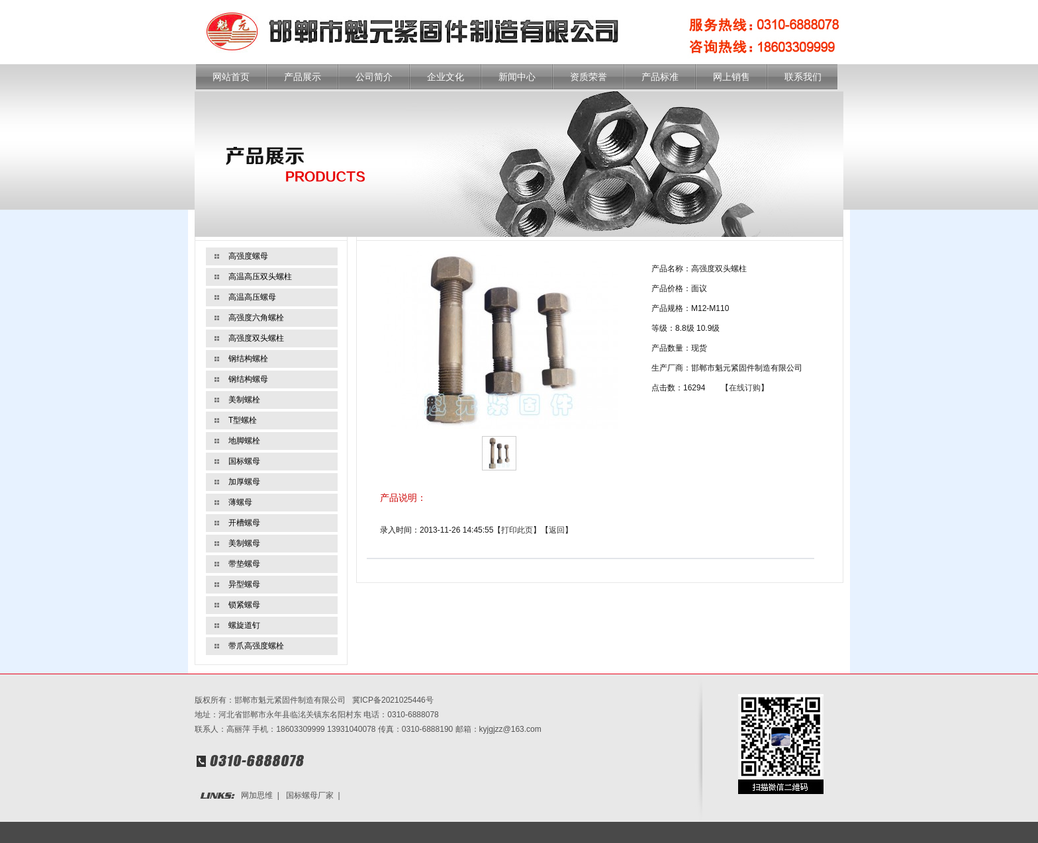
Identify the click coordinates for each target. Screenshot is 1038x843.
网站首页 (231, 77)
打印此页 (517, 530)
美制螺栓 (244, 399)
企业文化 (445, 77)
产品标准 (660, 77)
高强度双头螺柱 (256, 338)
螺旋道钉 (244, 625)
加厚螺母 (244, 481)
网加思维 (257, 795)
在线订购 (745, 387)
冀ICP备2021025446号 (393, 700)
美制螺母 (244, 543)
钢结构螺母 (248, 379)
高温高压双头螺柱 (260, 276)
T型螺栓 (242, 420)
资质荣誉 (588, 77)
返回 (557, 530)
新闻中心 (517, 77)
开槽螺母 (244, 522)
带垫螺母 (244, 563)
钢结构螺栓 (248, 358)
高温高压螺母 (252, 297)
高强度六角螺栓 (256, 317)
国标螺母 (244, 461)
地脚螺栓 (244, 440)
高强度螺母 (248, 256)
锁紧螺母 (244, 604)
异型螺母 (244, 584)
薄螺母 (240, 502)
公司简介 (374, 77)
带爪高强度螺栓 (256, 645)
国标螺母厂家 (310, 795)
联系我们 (803, 77)
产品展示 (302, 77)
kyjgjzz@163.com (510, 729)
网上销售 (731, 77)
